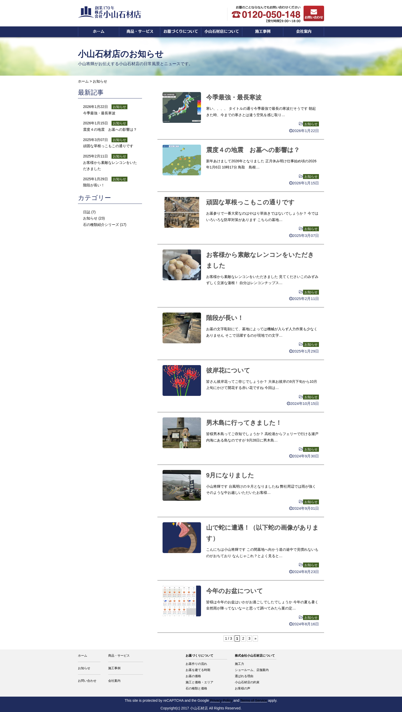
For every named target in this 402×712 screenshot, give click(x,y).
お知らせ (311, 124)
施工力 (239, 664)
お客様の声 (242, 688)
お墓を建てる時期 (198, 670)
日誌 (86, 212)
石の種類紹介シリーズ (101, 225)
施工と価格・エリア (199, 682)
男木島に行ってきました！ (244, 422)
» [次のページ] (255, 638)
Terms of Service (253, 700)
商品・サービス (119, 655)
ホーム (83, 81)
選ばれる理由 (244, 676)
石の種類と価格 (196, 688)
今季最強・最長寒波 (234, 97)
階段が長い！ (225, 317)
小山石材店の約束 (247, 682)
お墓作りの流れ (196, 664)
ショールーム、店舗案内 (252, 670)
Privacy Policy (221, 700)
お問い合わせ (87, 681)
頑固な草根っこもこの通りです (250, 202)
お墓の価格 (193, 676)
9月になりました (230, 475)
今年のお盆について (234, 590)
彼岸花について (228, 370)
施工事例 (114, 668)
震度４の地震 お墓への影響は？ (253, 149)
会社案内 (114, 681)
